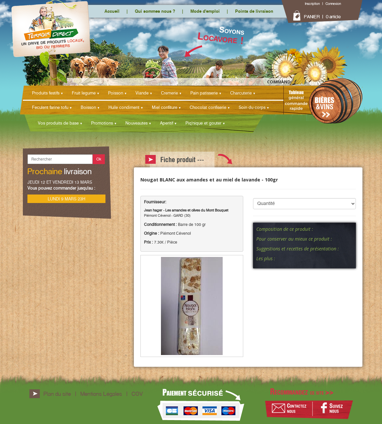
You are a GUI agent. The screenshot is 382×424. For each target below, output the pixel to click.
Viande (142, 92)
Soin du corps (252, 107)
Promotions (102, 123)
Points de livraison (254, 11)
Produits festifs (45, 92)
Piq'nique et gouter (203, 123)
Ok (98, 159)
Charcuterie (241, 92)
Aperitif (166, 123)
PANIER (312, 16)
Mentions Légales (101, 394)
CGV (137, 394)
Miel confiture (164, 107)
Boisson (88, 107)
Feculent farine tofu (50, 107)
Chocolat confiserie (208, 107)
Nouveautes (136, 123)
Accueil (111, 11)
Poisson (115, 92)
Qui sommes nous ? (155, 11)
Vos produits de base (58, 123)
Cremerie (169, 92)
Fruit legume (84, 92)
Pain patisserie (204, 92)
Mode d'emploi (205, 11)
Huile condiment (123, 107)
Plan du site (57, 394)
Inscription (312, 4)
